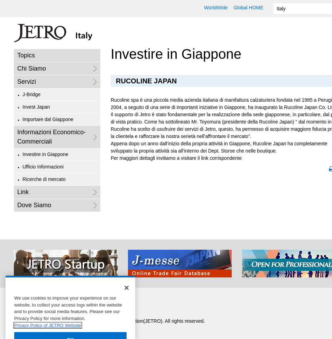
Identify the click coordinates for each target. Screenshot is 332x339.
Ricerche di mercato (44, 179)
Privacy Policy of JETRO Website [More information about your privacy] (47, 329)
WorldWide (216, 7)
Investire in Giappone (45, 154)
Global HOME (248, 7)
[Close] (126, 292)
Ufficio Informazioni (43, 167)
